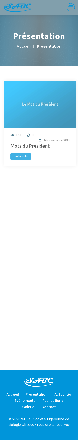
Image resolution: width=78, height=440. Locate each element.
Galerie (28, 406)
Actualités (63, 394)
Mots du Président (30, 145)
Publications (52, 400)
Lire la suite (21, 156)
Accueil (23, 46)
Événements (25, 400)
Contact (48, 406)
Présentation (36, 394)
